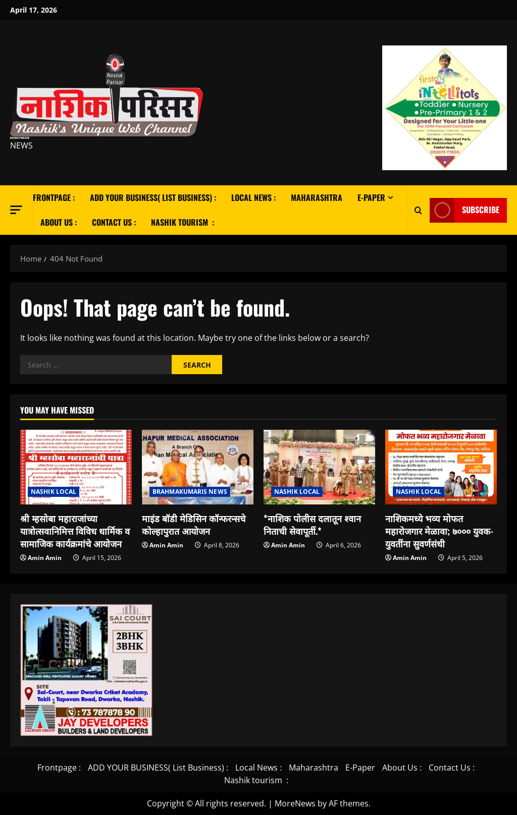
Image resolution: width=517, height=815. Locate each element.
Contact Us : (114, 222)
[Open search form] (418, 210)
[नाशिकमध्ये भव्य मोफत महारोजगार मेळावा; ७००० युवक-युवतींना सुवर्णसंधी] (441, 467)
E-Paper (371, 197)
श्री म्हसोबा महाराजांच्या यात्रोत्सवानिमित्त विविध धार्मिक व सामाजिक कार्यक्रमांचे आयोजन (75, 531)
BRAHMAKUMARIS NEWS (189, 491)
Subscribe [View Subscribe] (464, 209)
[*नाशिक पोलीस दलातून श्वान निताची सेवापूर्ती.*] (319, 467)
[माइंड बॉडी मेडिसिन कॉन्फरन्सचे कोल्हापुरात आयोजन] (197, 467)
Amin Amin (45, 557)
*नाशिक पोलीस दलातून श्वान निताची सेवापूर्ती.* (312, 524)
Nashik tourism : (182, 222)
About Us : (58, 222)
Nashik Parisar (19, 137)
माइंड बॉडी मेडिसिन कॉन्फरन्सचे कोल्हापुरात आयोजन (193, 524)
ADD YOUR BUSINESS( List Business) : (153, 197)
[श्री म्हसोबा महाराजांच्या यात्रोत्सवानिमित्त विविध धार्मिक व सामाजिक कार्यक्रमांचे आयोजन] (76, 467)
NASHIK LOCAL (53, 491)
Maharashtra (316, 197)
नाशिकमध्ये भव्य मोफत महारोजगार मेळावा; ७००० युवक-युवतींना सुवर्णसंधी (439, 531)
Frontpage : (54, 197)
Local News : (253, 197)
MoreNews (295, 803)
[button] (16, 209)
